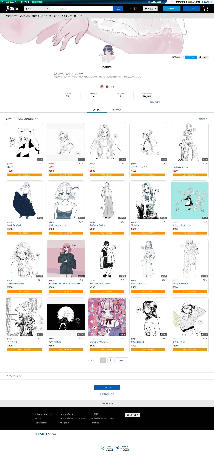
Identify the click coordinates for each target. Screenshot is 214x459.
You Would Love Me (16, 283)
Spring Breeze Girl (180, 283)
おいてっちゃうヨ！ (139, 167)
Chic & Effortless (138, 283)
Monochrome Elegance (100, 283)
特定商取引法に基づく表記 (102, 418)
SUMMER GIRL (137, 342)
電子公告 (95, 422)
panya (9, 164)
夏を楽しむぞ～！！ (180, 342)
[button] (92, 360)
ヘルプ (38, 418)
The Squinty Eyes (180, 167)
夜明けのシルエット (58, 225)
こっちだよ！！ (13, 342)
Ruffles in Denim (97, 225)
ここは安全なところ (99, 342)
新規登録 (172, 8)
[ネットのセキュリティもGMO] (22, 2)
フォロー (191, 57)
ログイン (191, 8)
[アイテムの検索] (118, 8)
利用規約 (95, 414)
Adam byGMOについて (44, 414)
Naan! (10, 167)
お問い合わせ (41, 422)
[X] (130, 8)
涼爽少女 (135, 225)
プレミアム (25, 16)
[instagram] (135, 8)
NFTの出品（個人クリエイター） (73, 418)
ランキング (54, 16)
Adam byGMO (10, 376)
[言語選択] (150, 8)
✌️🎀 (51, 167)
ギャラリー (67, 16)
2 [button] (110, 360)
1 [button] (103, 360)
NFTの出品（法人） (67, 414)
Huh (92, 167)
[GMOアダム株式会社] (45, 434)
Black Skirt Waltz (14, 225)
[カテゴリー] (37, 8)
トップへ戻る (107, 403)
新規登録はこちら (107, 394)
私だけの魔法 (55, 342)
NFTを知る (64, 422)
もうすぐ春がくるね (182, 225)
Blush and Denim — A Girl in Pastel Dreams (66, 283)
